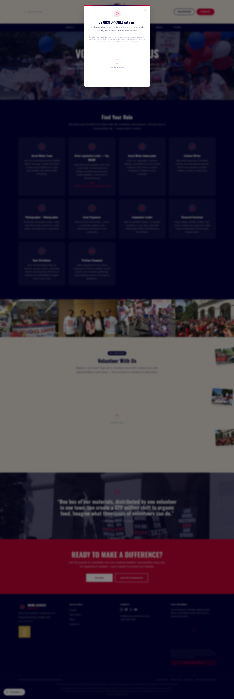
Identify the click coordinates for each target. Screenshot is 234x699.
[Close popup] (145, 10)
